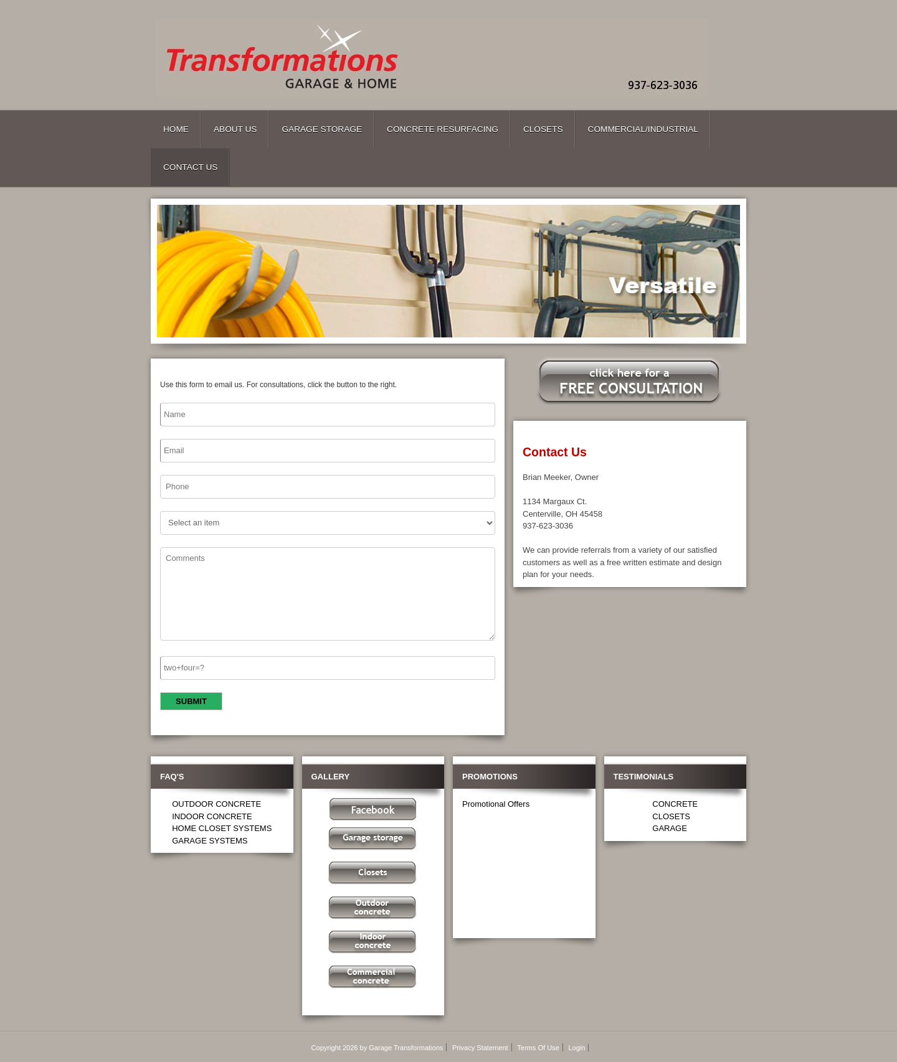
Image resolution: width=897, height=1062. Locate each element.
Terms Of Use (538, 1047)
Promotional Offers (495, 804)
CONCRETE (675, 804)
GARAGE (669, 828)
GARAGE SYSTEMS (209, 840)
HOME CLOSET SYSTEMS (222, 828)
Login (576, 1047)
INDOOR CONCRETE (212, 816)
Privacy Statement (480, 1047)
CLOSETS (671, 816)
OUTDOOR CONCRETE (216, 804)
